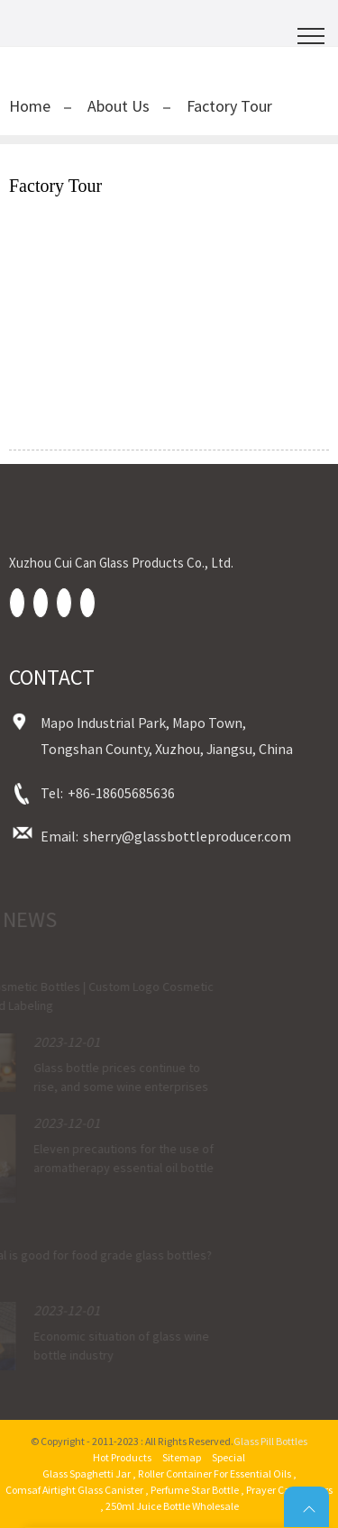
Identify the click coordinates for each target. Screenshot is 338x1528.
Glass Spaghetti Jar (86, 1473)
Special (228, 1457)
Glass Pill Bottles (270, 1441)
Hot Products (122, 1457)
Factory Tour (229, 106)
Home (29, 106)
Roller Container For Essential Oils (214, 1473)
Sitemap (181, 1457)
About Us (118, 106)
